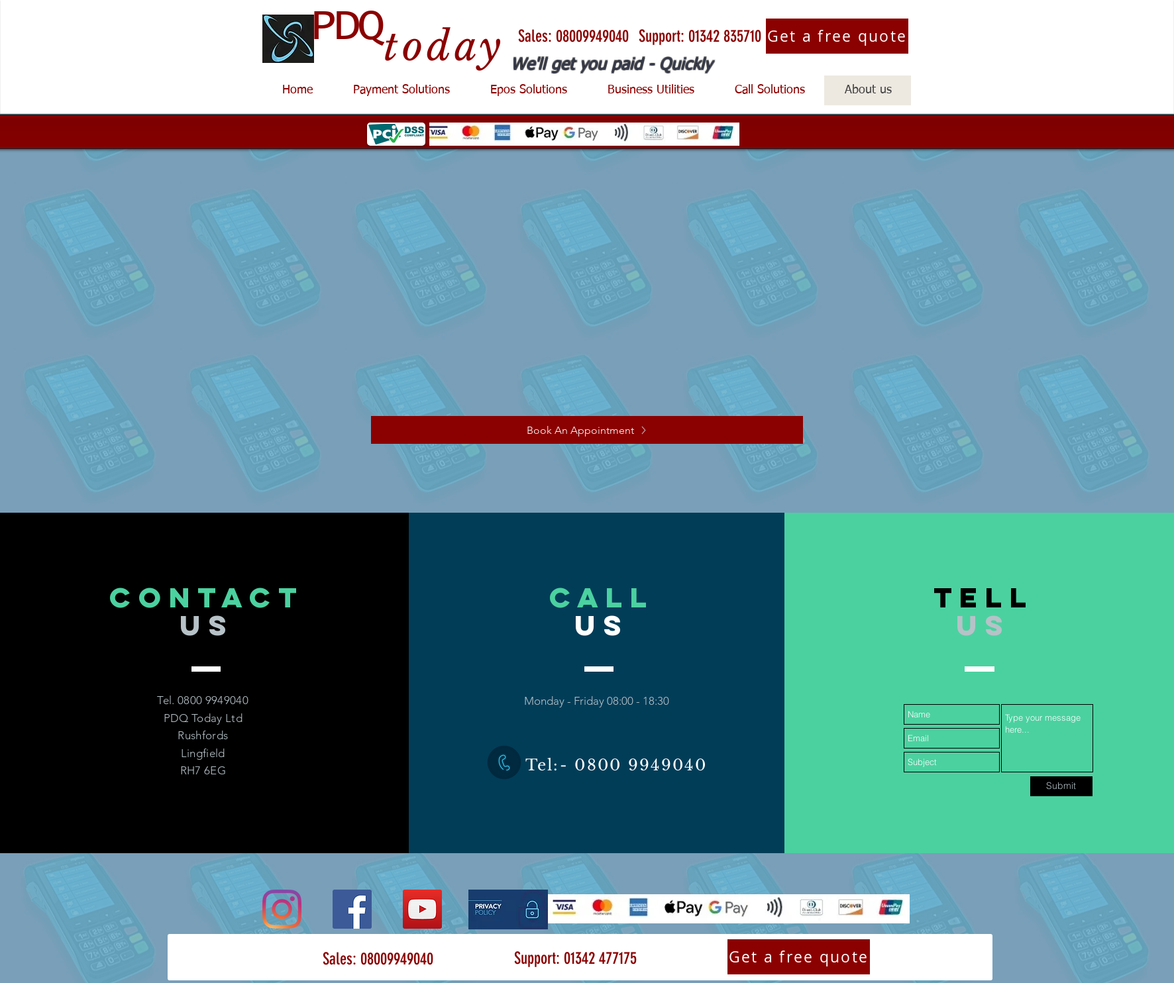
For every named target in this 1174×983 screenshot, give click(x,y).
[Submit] (1061, 786)
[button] (401, 90)
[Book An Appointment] (587, 430)
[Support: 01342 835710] (699, 36)
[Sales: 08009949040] (573, 36)
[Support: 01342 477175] (575, 958)
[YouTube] (422, 909)
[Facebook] (352, 909)
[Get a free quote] (837, 36)
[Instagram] (281, 909)
